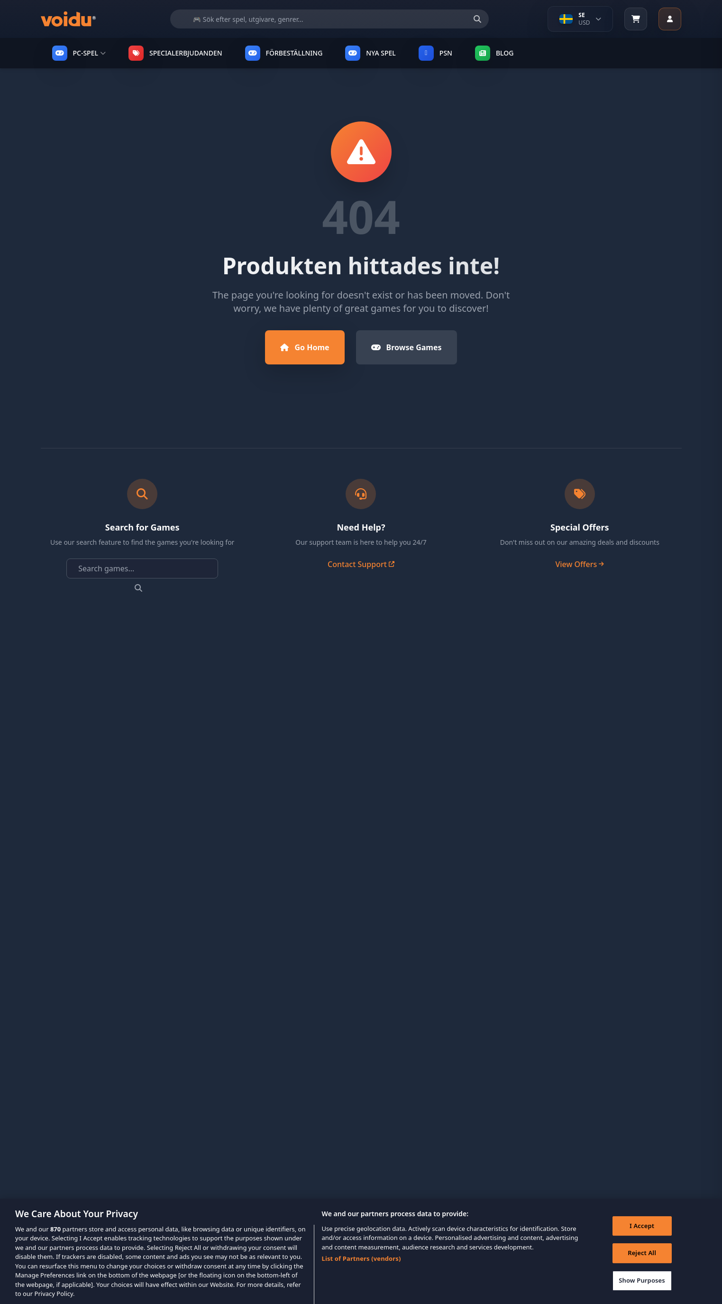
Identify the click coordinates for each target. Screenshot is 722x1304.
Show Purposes (642, 1290)
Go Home (304, 347)
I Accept (642, 1235)
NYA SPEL (370, 53)
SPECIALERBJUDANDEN (175, 53)
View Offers (579, 564)
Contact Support (361, 564)
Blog (494, 53)
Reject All (642, 1263)
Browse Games (406, 347)
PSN (435, 53)
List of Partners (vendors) (361, 1268)
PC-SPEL (79, 53)
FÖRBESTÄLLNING (284, 53)
